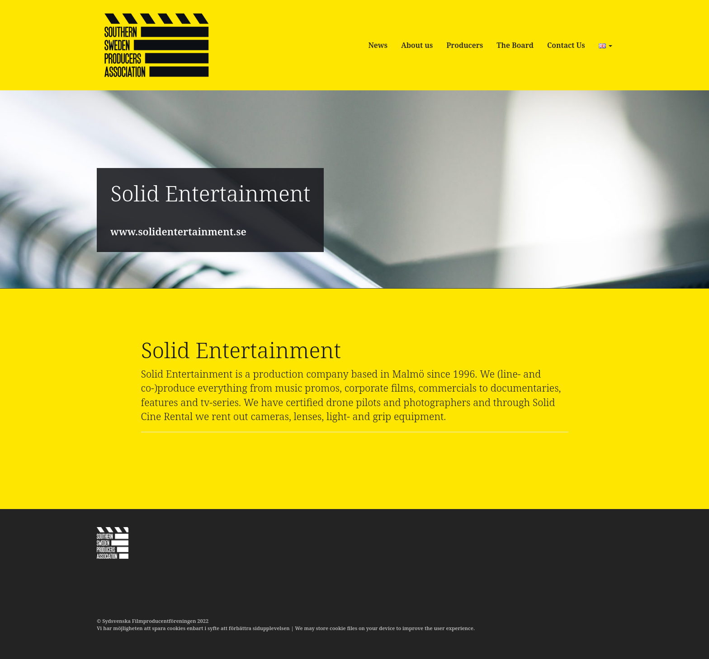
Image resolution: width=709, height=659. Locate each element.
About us (417, 45)
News (378, 45)
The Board (515, 45)
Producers (464, 45)
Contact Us (566, 45)
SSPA (156, 45)
